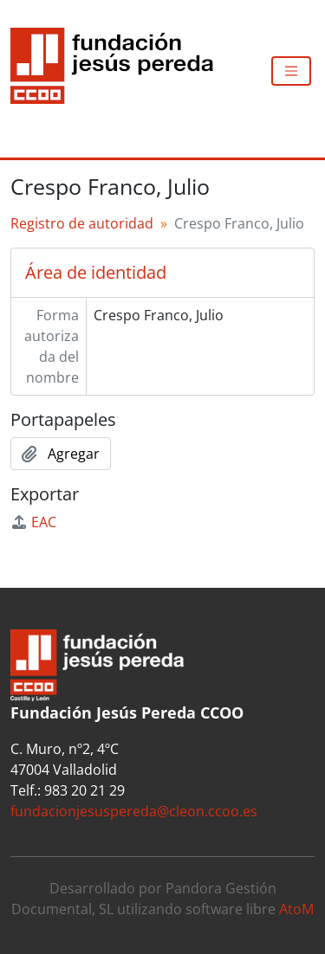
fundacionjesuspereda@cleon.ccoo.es (133, 811)
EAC (33, 522)
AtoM (296, 909)
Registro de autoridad (81, 223)
